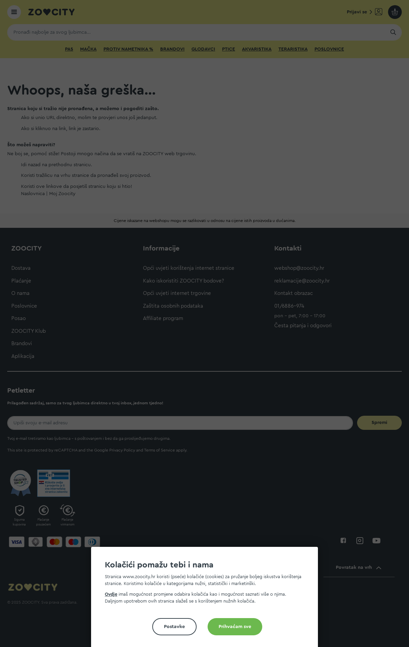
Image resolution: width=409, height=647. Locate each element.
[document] (207, 600)
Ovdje (111, 594)
